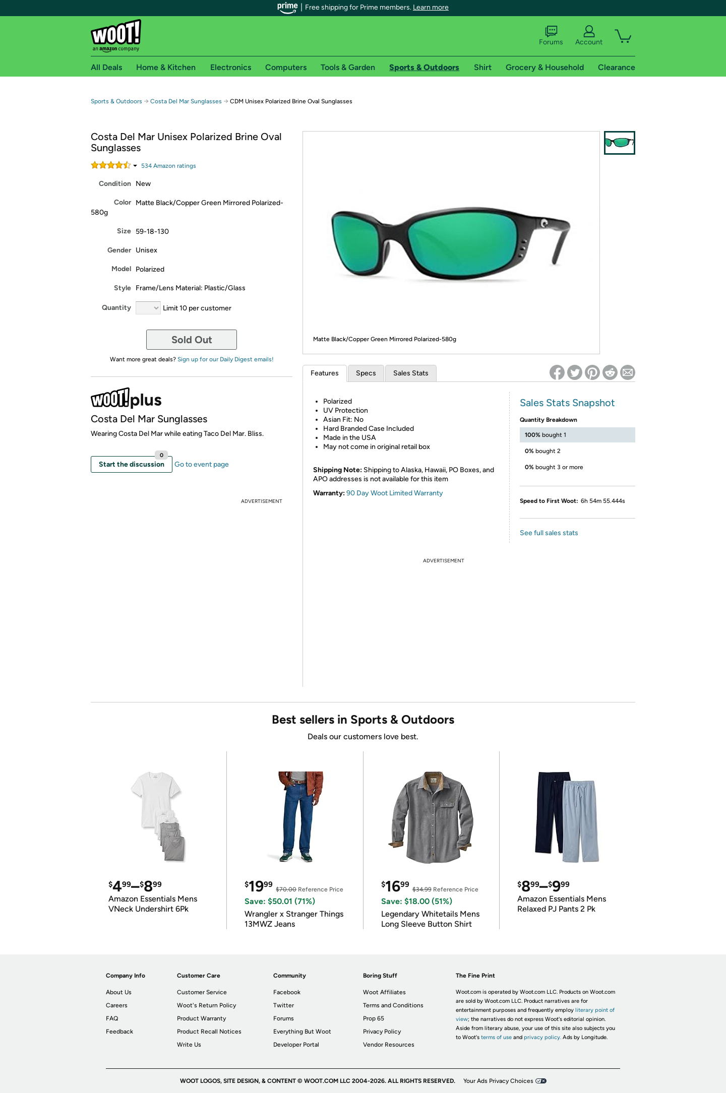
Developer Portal (296, 1044)
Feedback (119, 1031)
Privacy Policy (382, 1031)
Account (588, 35)
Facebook (286, 992)
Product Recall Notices (209, 1031)
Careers (117, 1005)
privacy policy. (542, 1037)
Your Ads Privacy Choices (498, 1080)
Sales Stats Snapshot (567, 403)
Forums (551, 35)
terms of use (496, 1037)
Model (121, 269)
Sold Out (191, 340)
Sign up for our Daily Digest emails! (225, 359)
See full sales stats (549, 533)
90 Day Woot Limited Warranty (394, 493)
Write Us (189, 1044)
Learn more (431, 7)
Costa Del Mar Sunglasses (186, 101)
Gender (119, 250)
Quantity (116, 307)
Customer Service (202, 992)
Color (122, 202)
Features (325, 373)
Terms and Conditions (393, 1005)
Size (124, 231)
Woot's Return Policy (206, 1005)
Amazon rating (168, 165)
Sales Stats (411, 373)
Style (122, 288)
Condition (115, 183)
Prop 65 (373, 1018)
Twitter (283, 1005)
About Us (119, 992)
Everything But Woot (302, 1031)
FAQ (112, 1018)
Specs (366, 373)
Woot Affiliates (384, 992)
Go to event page (201, 464)
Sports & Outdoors (116, 101)
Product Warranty (201, 1018)
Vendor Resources (388, 1044)
